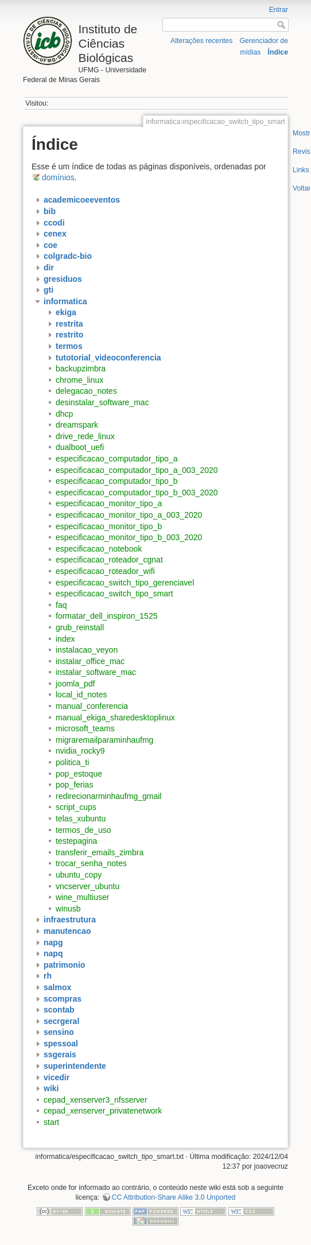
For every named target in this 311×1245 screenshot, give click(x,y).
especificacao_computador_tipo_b (116, 481)
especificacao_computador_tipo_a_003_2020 (137, 470)
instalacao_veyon (87, 649)
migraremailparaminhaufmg (104, 739)
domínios (58, 177)
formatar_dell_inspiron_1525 (106, 615)
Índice (278, 52)
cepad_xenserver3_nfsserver (95, 1099)
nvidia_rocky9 (80, 750)
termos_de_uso (83, 830)
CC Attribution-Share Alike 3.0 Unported (174, 1197)
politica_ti (72, 762)
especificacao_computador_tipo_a (116, 458)
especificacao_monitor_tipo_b (109, 526)
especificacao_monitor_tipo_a (109, 503)
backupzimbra (81, 368)
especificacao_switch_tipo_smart (114, 593)
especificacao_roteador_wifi (105, 571)
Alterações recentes (201, 41)
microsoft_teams (85, 728)
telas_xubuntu (81, 818)
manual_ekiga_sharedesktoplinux (115, 717)
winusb (68, 908)
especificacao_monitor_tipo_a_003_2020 (129, 514)
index (65, 638)
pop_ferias (74, 784)
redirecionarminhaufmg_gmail (108, 796)
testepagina (76, 840)
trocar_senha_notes (91, 863)
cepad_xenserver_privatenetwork (103, 1110)
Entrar (278, 10)
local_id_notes (81, 694)
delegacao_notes (86, 390)
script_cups (76, 807)
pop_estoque (79, 773)
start (51, 1122)
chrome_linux (79, 380)
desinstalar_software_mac (102, 402)
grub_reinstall (80, 627)
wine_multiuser (82, 897)
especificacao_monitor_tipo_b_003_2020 (129, 537)
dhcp (64, 413)
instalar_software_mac (96, 672)
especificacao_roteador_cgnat (109, 559)
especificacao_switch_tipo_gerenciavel (125, 582)
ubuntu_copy (79, 874)
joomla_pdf (75, 683)
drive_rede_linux (85, 436)
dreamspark (77, 424)
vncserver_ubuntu (87, 886)
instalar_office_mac (90, 661)
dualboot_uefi (80, 447)
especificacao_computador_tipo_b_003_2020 (137, 492)
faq (61, 605)
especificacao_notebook (99, 548)
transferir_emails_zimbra (99, 852)
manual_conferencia (92, 706)
